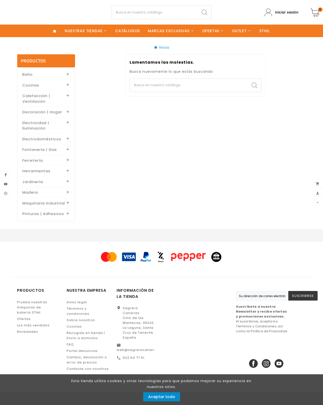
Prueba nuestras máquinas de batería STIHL (32, 319)
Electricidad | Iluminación (35, 138)
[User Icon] (281, 18)
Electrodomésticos (41, 151)
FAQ (70, 357)
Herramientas (36, 183)
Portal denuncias (82, 363)
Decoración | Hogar (42, 124)
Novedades (27, 344)
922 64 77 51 (133, 370)
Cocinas (30, 97)
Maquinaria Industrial (43, 215)
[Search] (204, 18)
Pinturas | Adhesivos (43, 226)
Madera (30, 205)
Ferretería (32, 172)
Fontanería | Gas (39, 162)
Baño (27, 87)
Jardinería (32, 194)
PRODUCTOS (33, 73)
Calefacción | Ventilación (36, 111)
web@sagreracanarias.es (140, 362)
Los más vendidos (33, 337)
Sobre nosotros (81, 332)
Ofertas (24, 331)
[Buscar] (155, 18)
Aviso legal (77, 314)
